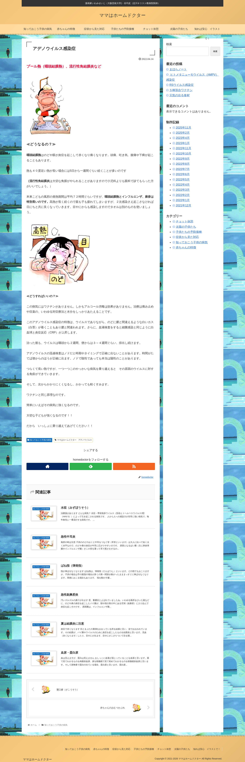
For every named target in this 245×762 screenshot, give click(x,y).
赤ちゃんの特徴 (186, 247)
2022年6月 (183, 174)
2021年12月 (183, 205)
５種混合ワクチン (180, 90)
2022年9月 (183, 158)
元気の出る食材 (179, 95)
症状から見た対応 (187, 237)
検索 (169, 44)
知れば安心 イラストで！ (206, 749)
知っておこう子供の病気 (39, 440)
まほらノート (178, 69)
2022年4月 (183, 184)
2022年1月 (183, 200)
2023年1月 (183, 143)
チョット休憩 (184, 221)
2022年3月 (183, 189)
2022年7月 (183, 169)
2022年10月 (183, 153)
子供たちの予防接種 (189, 232)
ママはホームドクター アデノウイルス (73, 440)
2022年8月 (183, 163)
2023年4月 (183, 137)
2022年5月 (183, 179)
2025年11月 (183, 127)
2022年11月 (183, 148)
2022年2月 (183, 195)
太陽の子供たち (186, 226)
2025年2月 (183, 132)
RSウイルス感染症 (181, 84)
